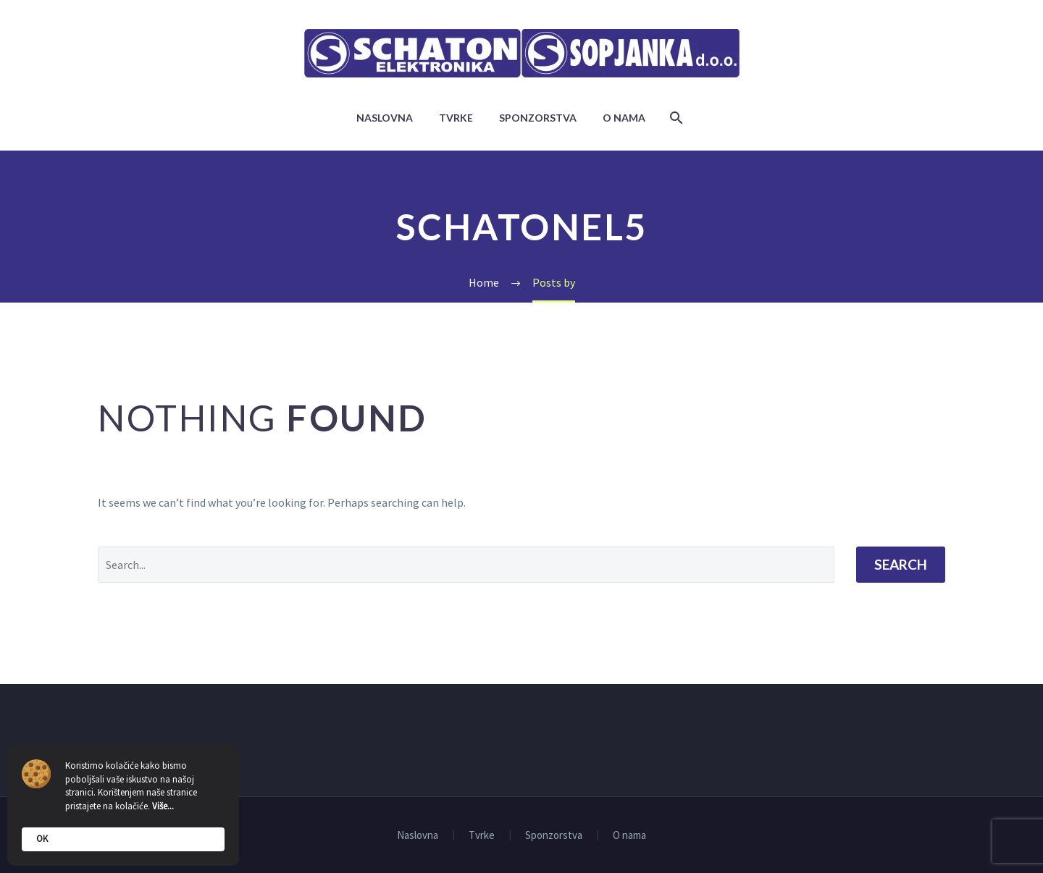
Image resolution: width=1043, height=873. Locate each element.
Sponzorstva (538, 117)
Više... (163, 806)
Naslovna (384, 117)
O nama (624, 117)
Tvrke (456, 117)
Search (900, 564)
